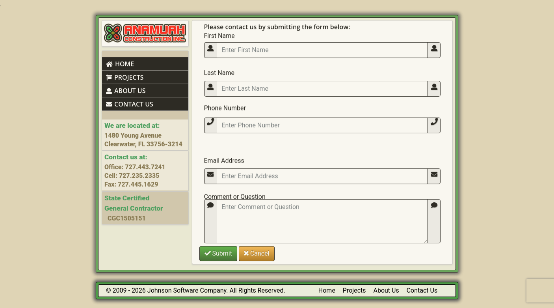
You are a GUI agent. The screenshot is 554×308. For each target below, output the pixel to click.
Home (326, 290)
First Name (219, 34)
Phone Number (225, 120)
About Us (386, 290)
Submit (218, 252)
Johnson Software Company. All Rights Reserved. (216, 290)
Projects (354, 290)
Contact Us (422, 290)
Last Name (219, 77)
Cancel (257, 252)
